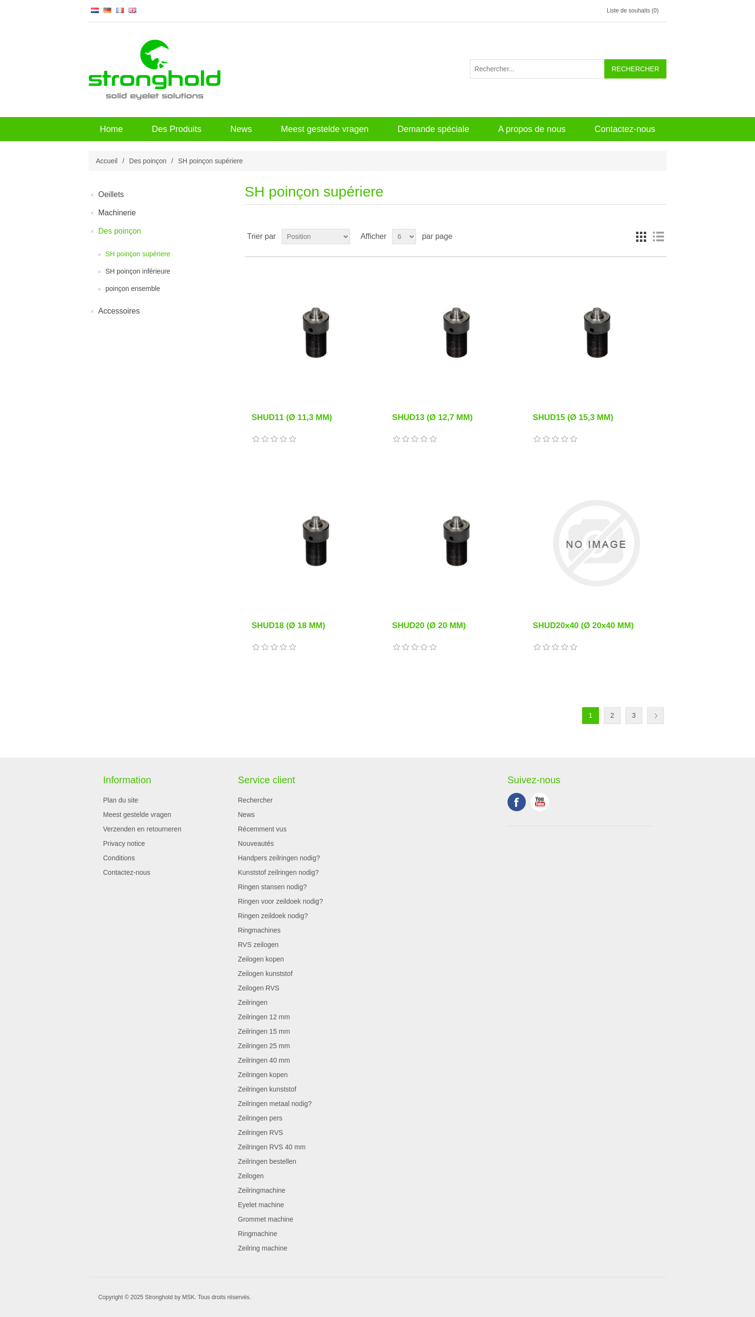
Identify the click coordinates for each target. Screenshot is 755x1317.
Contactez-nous (625, 129)
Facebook (517, 802)
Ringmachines (259, 930)
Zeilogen (251, 1176)
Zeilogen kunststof (265, 973)
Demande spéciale (433, 129)
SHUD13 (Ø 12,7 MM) (432, 417)
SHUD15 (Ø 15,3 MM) (573, 417)
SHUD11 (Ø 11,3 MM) (291, 417)
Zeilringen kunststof (267, 1089)
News (241, 129)
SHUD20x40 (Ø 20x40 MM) (583, 625)
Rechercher (255, 800)
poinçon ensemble (132, 288)
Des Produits (176, 129)
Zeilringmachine (262, 1190)
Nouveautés (256, 843)
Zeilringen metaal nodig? (275, 1103)
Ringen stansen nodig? (272, 887)
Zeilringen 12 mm (264, 1017)
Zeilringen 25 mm (264, 1046)
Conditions (119, 858)
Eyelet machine (261, 1205)
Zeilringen (252, 1002)
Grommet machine (265, 1219)
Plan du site (120, 800)
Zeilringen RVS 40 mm (272, 1147)
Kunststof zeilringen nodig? (278, 872)
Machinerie (117, 213)
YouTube (540, 802)
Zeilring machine (262, 1248)
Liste (658, 236)
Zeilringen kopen (263, 1075)
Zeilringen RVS (260, 1132)
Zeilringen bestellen (267, 1161)
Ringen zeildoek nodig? (273, 916)
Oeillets (111, 194)
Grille (641, 236)
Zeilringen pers (260, 1118)
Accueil (106, 161)
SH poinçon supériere (137, 254)
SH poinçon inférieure (137, 271)
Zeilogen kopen (261, 959)
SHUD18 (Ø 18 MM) (288, 625)
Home (111, 129)
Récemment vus (262, 829)
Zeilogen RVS (258, 988)
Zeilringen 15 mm (264, 1031)
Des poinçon (148, 161)
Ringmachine (257, 1234)
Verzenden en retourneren (142, 829)
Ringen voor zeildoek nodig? (280, 901)
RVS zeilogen (258, 944)
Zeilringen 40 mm (264, 1060)
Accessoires (119, 311)
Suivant (655, 715)
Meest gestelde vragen (324, 129)
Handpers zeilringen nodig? (279, 858)
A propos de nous (532, 129)
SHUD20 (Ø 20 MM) (429, 625)
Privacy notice (124, 843)
